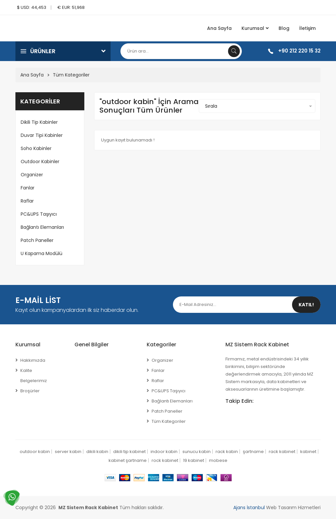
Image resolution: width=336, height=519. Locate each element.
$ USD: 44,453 (31, 7)
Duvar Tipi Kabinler (42, 135)
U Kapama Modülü (41, 253)
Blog (284, 28)
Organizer (32, 174)
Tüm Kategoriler (71, 75)
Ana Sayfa (219, 28)
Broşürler (30, 391)
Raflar (27, 201)
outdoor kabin (35, 451)
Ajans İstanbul (249, 507)
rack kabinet (282, 451)
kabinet (308, 451)
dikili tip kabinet (129, 451)
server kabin (68, 451)
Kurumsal (255, 28)
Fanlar (27, 187)
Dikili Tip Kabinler (39, 122)
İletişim (307, 28)
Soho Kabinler (36, 148)
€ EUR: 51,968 (71, 7)
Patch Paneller (37, 240)
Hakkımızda (32, 360)
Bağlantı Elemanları (42, 227)
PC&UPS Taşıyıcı (39, 214)
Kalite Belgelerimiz (33, 375)
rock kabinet (165, 460)
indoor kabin (164, 451)
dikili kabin (97, 451)
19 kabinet (193, 460)
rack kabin (227, 451)
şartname (253, 451)
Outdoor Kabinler (40, 161)
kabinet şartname (128, 460)
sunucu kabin (196, 451)
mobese (218, 460)
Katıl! (306, 304)
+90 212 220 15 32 (299, 50)
